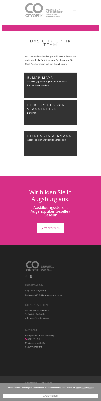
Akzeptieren (50, 396)
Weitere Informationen (85, 388)
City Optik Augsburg (35, 290)
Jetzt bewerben (50, 228)
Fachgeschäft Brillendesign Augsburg (43, 295)
